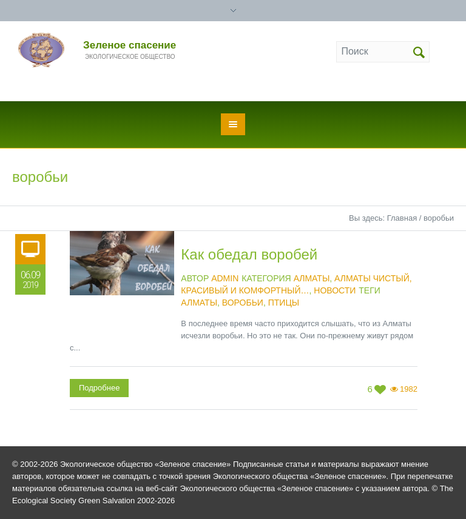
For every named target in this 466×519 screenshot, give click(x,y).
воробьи (242, 302)
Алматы (312, 278)
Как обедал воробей (249, 254)
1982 (408, 388)
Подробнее (99, 387)
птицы (283, 302)
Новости (335, 290)
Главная (402, 218)
